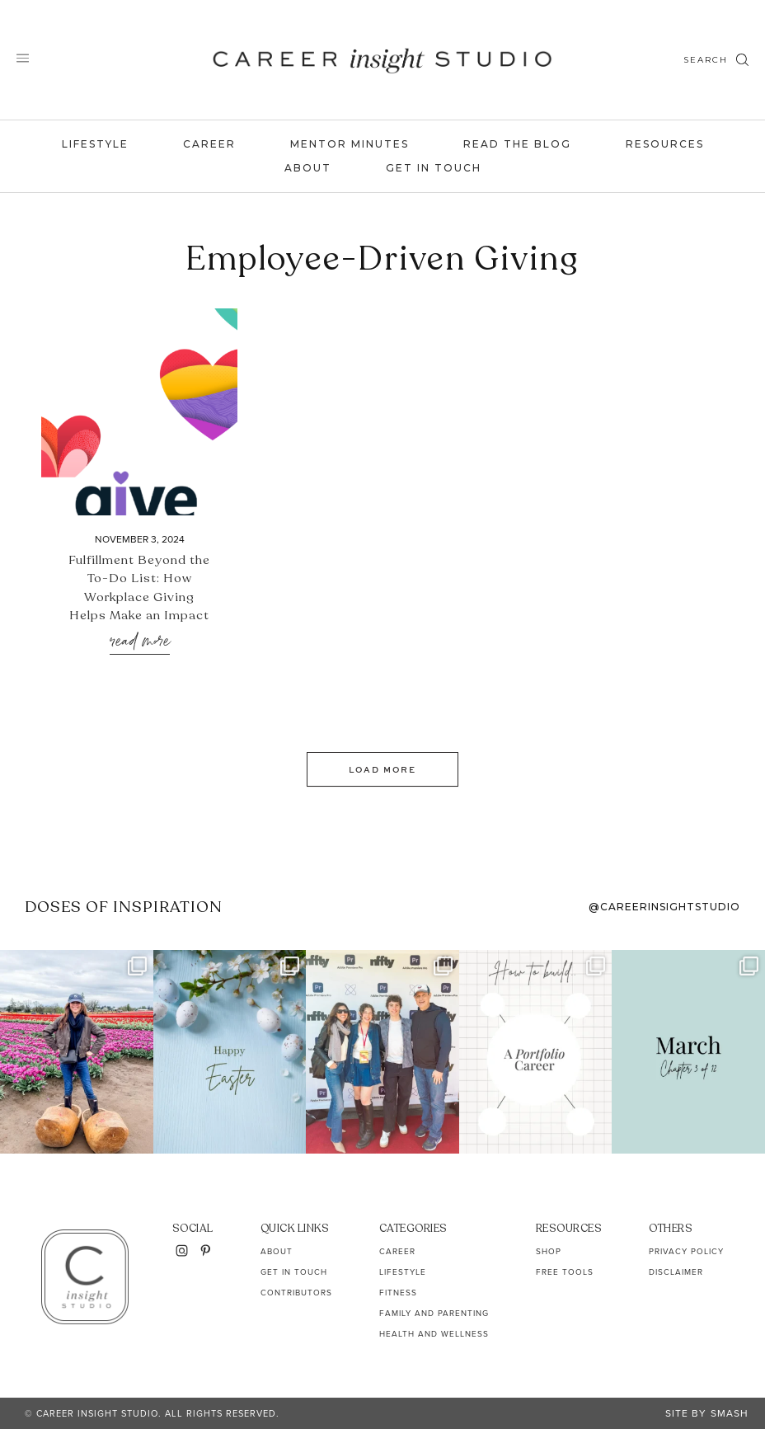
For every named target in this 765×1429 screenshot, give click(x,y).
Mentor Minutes (349, 144)
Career (209, 144)
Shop (548, 1251)
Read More (140, 642)
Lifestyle (95, 144)
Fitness (398, 1292)
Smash (730, 1413)
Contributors (296, 1292)
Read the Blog (517, 144)
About (307, 168)
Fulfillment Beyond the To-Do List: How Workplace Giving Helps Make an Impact (139, 588)
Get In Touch (433, 168)
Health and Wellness (434, 1334)
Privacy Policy (686, 1251)
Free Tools (565, 1272)
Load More (382, 769)
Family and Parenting (434, 1313)
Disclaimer (676, 1272)
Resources (665, 144)
